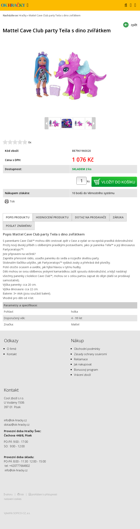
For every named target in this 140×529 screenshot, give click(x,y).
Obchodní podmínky (87, 349)
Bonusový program (86, 370)
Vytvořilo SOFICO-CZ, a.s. (17, 513)
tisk (22, 494)
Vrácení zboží (82, 375)
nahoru (9, 494)
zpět (134, 24)
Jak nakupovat (83, 364)
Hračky (23, 15)
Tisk (12, 201)
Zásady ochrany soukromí (90, 354)
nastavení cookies (12, 498)
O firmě (11, 349)
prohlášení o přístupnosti (44, 494)
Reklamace (81, 359)
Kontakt (12, 354)
